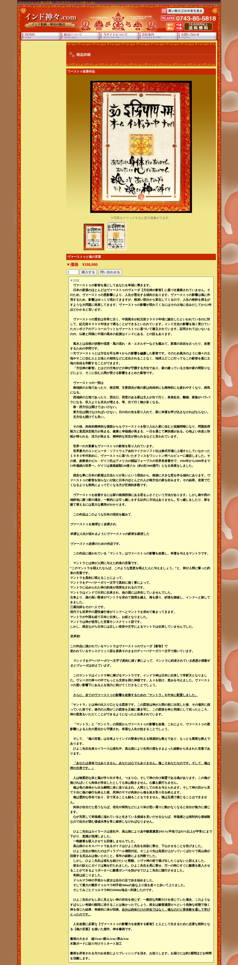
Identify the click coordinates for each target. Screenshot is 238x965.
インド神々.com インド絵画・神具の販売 (49, 16)
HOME (40, 36)
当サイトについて (119, 36)
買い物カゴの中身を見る (182, 11)
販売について (79, 36)
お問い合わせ (197, 36)
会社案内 (158, 36)
